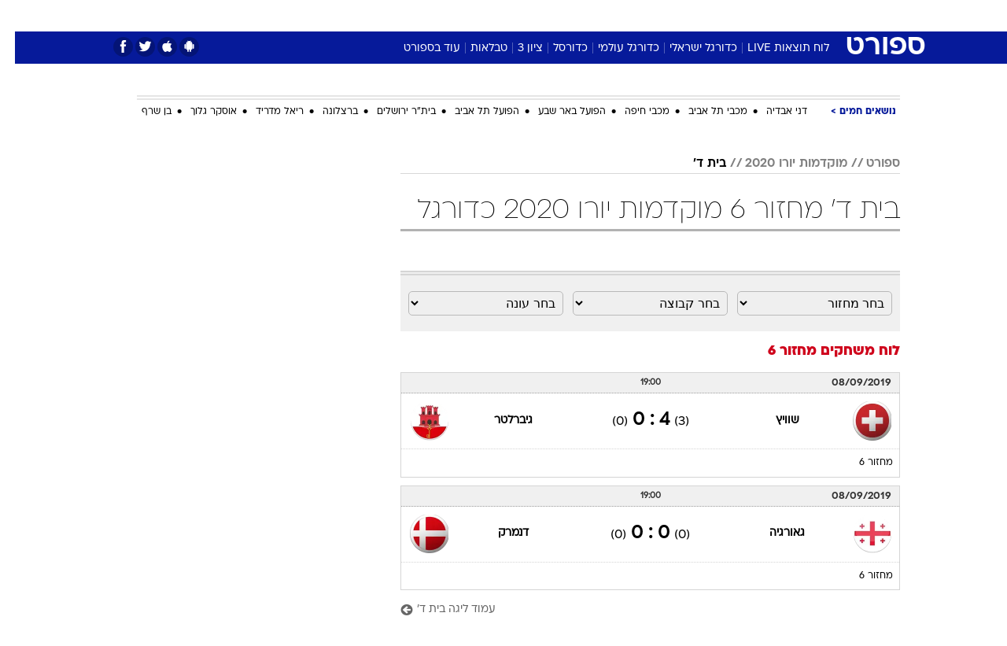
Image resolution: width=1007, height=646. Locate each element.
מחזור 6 (861, 462)
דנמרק (498, 533)
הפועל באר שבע (557, 111)
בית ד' (694, 163)
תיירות (440, 15)
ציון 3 (515, 48)
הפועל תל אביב (472, 111)
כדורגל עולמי (613, 48)
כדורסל (555, 48)
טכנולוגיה (381, 15)
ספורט (729, 15)
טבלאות (474, 48)
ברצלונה (325, 111)
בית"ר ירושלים (391, 111)
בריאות (494, 15)
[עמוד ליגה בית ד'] (635, 610)
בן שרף (142, 111)
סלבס (628, 15)
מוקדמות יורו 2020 (781, 163)
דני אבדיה (771, 111)
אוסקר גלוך (198, 111)
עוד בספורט (417, 48)
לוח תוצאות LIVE (773, 48)
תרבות (677, 15)
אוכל (543, 15)
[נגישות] (21, 16)
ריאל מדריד (265, 111)
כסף (584, 15)
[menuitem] (772, 15)
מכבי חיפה (632, 111)
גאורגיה (772, 533)
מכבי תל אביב (702, 111)
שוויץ (772, 420)
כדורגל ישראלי (688, 48)
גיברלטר (498, 420)
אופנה (323, 15)
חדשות (782, 15)
